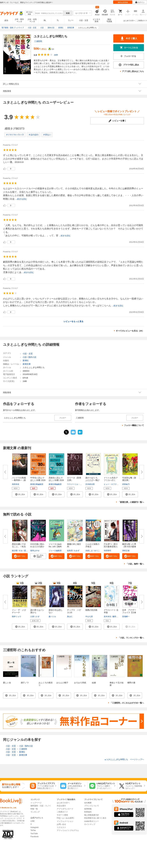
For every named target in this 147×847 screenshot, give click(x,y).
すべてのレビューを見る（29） (130, 331)
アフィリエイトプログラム (68, 830)
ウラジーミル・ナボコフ (77, 484)
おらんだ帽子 (62, 682)
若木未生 (107, 616)
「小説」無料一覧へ (135, 564)
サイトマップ (89, 824)
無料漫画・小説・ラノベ (40, 806)
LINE (32, 821)
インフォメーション (65, 821)
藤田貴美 (116, 616)
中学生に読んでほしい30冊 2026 (37, 479)
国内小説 (32, 357)
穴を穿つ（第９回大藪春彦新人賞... (111, 546)
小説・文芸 (83, 20)
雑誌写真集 (109, 20)
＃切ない (47, 134)
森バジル (52, 616)
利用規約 (88, 812)
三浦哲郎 (38, 41)
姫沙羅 (14, 551)
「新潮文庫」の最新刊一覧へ (131, 502)
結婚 (94, 682)
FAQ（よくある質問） (66, 818)
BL (45, 20)
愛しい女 (7, 682)
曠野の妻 (131, 682)
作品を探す (61, 806)
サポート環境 (62, 815)
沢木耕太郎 (90, 484)
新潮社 (26, 360)
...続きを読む (21, 199)
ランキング (35, 812)
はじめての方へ (129, 20)
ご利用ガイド (142, 20)
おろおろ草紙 (80, 682)
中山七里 (89, 616)
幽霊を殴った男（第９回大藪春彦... (129, 546)
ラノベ (71, 20)
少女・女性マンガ (32, 20)
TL (58, 20)
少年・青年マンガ (19, 20)
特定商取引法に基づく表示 (95, 818)
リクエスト (61, 827)
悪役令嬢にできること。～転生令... (19, 546)
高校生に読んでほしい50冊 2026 (56, 479)
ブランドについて (91, 806)
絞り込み (29, 13)
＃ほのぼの (33, 134)
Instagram (34, 827)
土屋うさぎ (35, 616)
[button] (20, 494)
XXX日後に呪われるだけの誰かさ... (37, 546)
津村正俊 (126, 551)
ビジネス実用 (96, 20)
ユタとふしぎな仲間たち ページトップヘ (124, 759)
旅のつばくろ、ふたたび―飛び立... (92, 480)
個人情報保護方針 (91, 815)
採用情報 (88, 809)
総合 (6, 20)
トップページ (35, 803)
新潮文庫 (27, 364)
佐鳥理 (70, 551)
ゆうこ (97, 551)
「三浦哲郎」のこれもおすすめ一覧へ (127, 703)
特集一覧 (34, 809)
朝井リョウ (16, 616)
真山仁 (70, 616)
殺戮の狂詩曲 (91, 610)
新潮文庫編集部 (36, 484)
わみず (76, 551)
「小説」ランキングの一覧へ (131, 638)
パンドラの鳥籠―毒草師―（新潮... (19, 480)
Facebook (34, 837)
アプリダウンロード (65, 809)
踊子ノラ (25, 682)
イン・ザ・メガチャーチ (19, 611)
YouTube (34, 833)
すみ (21, 551)
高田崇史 (15, 484)
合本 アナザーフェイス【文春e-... (129, 612)
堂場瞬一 (126, 616)
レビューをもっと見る (73, 321)
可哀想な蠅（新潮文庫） (129, 479)
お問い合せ (61, 824)
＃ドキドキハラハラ (15, 134)
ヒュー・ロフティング (113, 484)
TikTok (33, 830)
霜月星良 (27, 551)
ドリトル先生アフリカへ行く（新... (111, 480)
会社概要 (88, 803)
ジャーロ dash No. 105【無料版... (55, 546)
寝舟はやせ (35, 551)
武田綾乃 (126, 484)
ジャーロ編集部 (55, 551)
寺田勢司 (107, 551)
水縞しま (89, 551)
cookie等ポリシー (91, 821)
